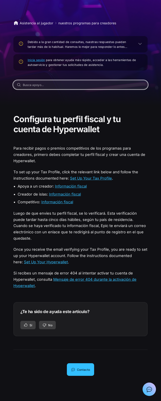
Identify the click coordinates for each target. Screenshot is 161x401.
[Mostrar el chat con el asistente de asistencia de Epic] (149, 389)
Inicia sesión (36, 60)
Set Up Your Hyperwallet (46, 262)
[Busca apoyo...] (80, 85)
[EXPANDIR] (140, 43)
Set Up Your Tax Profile (91, 178)
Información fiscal (71, 186)
